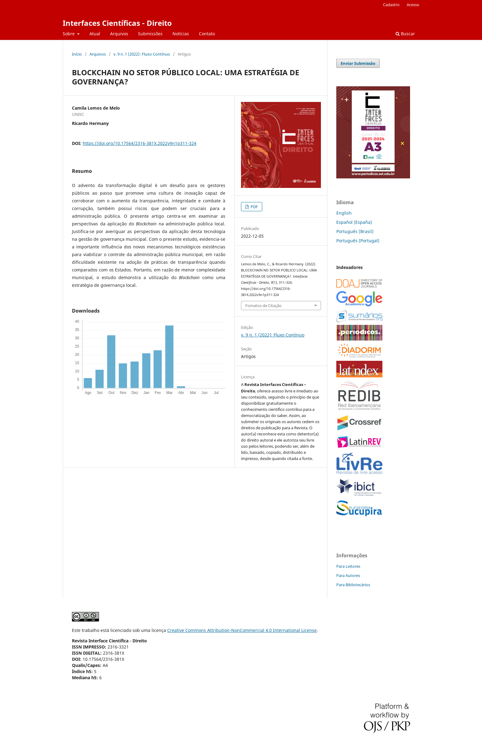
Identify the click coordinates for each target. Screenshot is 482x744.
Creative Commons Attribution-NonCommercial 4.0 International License (242, 630)
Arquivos (119, 34)
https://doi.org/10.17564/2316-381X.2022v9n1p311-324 (139, 143)
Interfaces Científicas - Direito (117, 23)
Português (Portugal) (357, 240)
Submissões (150, 34)
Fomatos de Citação (263, 305)
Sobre (69, 34)
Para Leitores (348, 566)
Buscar (405, 34)
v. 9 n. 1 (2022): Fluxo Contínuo (141, 54)
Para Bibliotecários (353, 584)
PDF (254, 206)
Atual (94, 34)
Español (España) (354, 222)
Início (77, 54)
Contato (207, 34)
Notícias (180, 34)
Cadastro (391, 4)
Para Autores (348, 575)
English (344, 213)
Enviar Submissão (358, 63)
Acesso (413, 4)
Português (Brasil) (354, 231)
